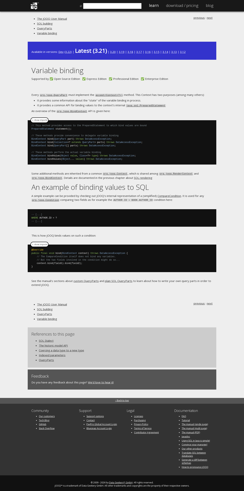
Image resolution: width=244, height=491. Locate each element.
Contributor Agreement (146, 430)
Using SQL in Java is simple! (196, 438)
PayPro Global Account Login (101, 422)
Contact (90, 418)
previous (199, 18)
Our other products (192, 446)
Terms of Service (143, 426)
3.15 (156, 52)
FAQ (184, 414)
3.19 (121, 52)
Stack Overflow (46, 426)
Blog (210, 5)
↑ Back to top (122, 398)
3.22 (68, 52)
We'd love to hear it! (101, 380)
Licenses (138, 414)
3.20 (113, 52)
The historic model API (53, 343)
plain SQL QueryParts (118, 279)
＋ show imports (39, 119)
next (210, 18)
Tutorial (186, 418)
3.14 (165, 52)
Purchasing (140, 418)
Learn (154, 5)
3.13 (174, 52)
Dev (61, 52)
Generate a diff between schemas (194, 459)
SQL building (45, 23)
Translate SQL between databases (194, 452)
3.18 (130, 52)
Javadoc (186, 434)
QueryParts (44, 28)
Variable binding (47, 33)
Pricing (182, 5)
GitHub (42, 422)
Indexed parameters (52, 353)
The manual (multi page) (194, 426)
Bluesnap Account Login (99, 426)
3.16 (148, 52)
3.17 (139, 52)
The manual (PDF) (191, 430)
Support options (95, 414)
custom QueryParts (86, 279)
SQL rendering (143, 176)
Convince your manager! (194, 442)
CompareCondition (169, 194)
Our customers (47, 414)
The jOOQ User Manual (52, 18)
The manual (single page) (195, 422)
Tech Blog (44, 418)
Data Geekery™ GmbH (121, 480)
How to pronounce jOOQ (195, 465)
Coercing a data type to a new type (61, 348)
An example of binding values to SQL (90, 185)
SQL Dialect (46, 338)
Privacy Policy (141, 422)
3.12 (183, 52)
